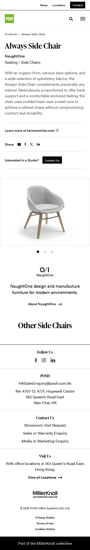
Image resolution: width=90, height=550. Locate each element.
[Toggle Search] (71, 19)
